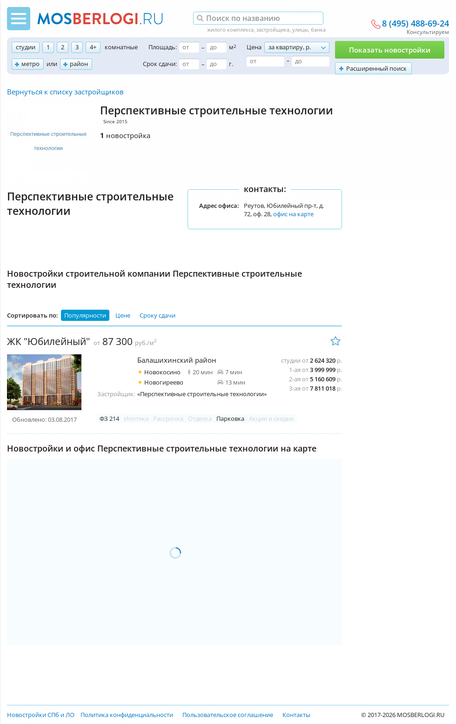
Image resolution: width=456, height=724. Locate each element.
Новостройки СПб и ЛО (40, 715)
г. (231, 64)
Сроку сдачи (157, 315)
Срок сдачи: (160, 64)
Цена (254, 47)
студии (25, 47)
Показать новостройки (389, 49)
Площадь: (162, 47)
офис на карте (293, 214)
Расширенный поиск (376, 68)
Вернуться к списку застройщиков (65, 91)
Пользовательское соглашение (227, 715)
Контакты (296, 715)
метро (30, 64)
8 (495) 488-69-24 (415, 24)
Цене (122, 315)
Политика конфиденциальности (126, 715)
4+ (93, 47)
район (79, 64)
